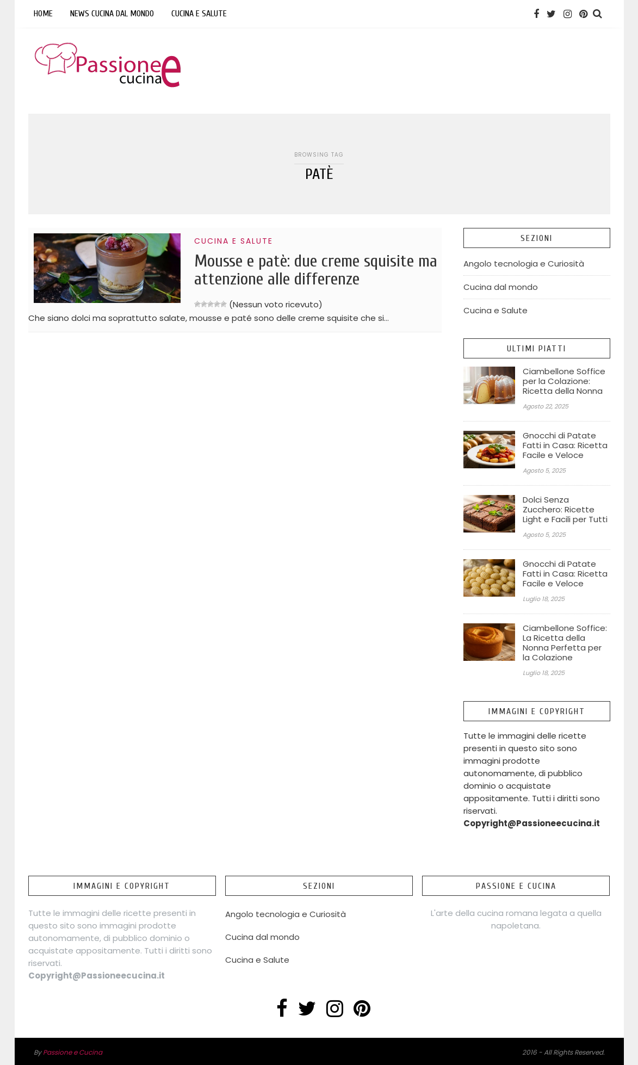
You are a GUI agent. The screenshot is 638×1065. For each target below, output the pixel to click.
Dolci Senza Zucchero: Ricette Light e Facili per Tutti (565, 509)
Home (43, 13)
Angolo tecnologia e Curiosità (523, 263)
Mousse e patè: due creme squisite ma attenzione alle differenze (315, 270)
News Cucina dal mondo (112, 13)
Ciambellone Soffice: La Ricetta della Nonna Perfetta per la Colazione (565, 642)
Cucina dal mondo (500, 287)
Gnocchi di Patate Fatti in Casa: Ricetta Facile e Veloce (565, 445)
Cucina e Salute (199, 13)
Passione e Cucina (72, 1052)
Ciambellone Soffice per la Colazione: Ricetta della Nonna (564, 381)
